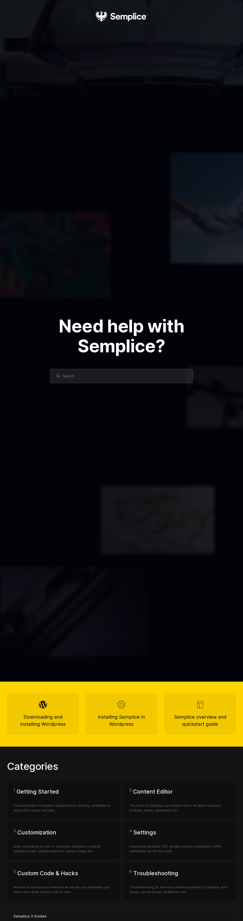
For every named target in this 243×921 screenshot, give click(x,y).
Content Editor (153, 791)
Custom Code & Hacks (47, 873)
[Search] (121, 376)
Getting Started (38, 791)
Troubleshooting (155, 873)
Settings (144, 832)
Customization (36, 832)
